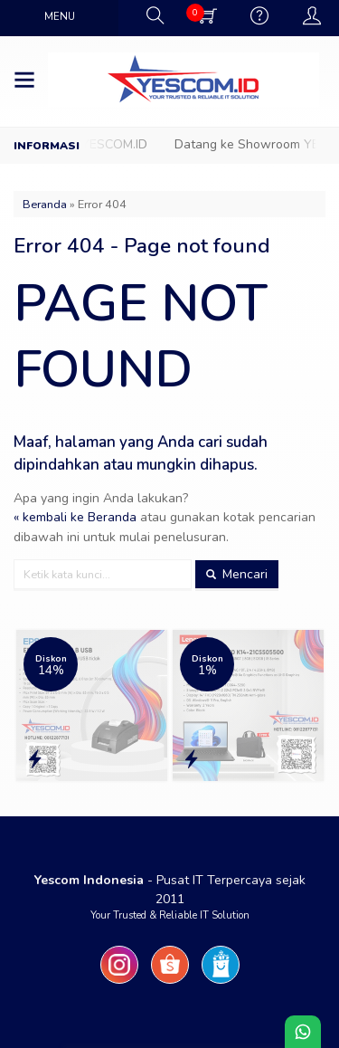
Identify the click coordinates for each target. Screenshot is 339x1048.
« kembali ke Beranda (75, 517)
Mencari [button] (237, 574)
